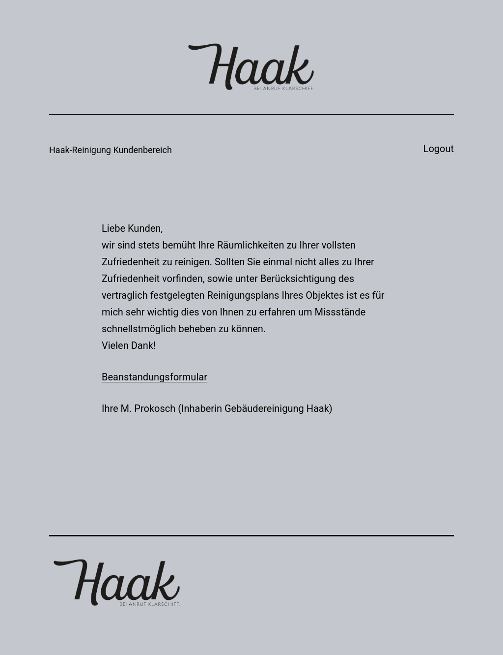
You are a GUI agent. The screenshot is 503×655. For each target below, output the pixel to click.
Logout (438, 149)
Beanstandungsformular (154, 377)
